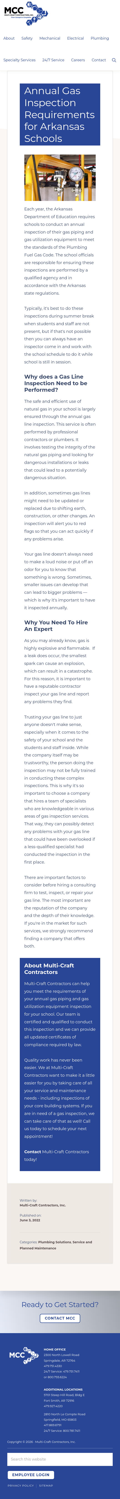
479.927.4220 (53, 1406)
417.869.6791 (53, 1425)
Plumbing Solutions (54, 1242)
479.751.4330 (53, 1366)
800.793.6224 (57, 1377)
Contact (32, 1151)
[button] (114, 60)
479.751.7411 (71, 1371)
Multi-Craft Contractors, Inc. (55, 1442)
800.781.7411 (71, 1430)
